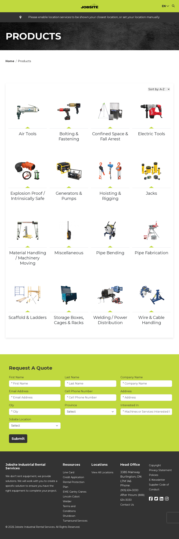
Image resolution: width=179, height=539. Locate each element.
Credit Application (73, 477)
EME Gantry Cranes (74, 491)
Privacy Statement (160, 470)
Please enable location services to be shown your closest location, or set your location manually (94, 17)
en (164, 6)
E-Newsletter (157, 479)
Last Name (72, 377)
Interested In (129, 405)
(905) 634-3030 (129, 490)
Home (10, 61)
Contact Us (127, 504)
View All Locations (102, 472)
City (11, 405)
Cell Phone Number (79, 391)
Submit (18, 439)
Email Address (18, 391)
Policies (153, 475)
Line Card (68, 472)
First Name (16, 377)
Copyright (155, 465)
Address (126, 391)
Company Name (131, 377)
